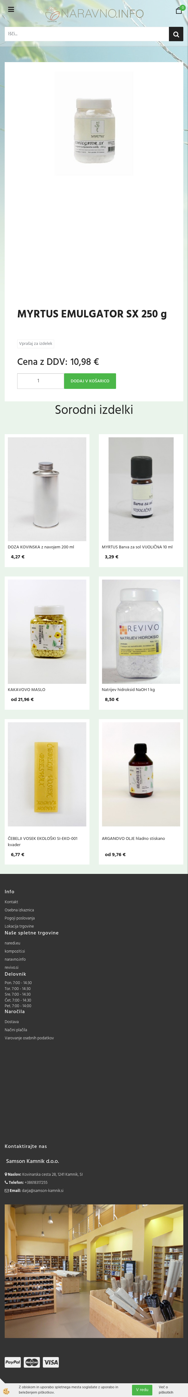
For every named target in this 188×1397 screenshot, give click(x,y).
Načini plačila (16, 1030)
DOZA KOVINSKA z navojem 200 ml (41, 547)
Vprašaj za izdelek (35, 343)
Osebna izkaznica (19, 910)
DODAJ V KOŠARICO (90, 381)
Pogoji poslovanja (20, 918)
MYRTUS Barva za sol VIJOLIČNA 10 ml (137, 547)
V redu (142, 1390)
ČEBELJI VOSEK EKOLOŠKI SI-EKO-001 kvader (42, 841)
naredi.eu (12, 943)
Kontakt (11, 902)
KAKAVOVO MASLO (26, 689)
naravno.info (15, 959)
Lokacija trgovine (19, 926)
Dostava (12, 1022)
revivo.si (11, 967)
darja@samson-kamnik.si (43, 1191)
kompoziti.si (15, 951)
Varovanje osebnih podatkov (29, 1038)
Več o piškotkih (166, 1390)
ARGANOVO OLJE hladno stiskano (133, 838)
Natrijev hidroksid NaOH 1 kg (128, 689)
